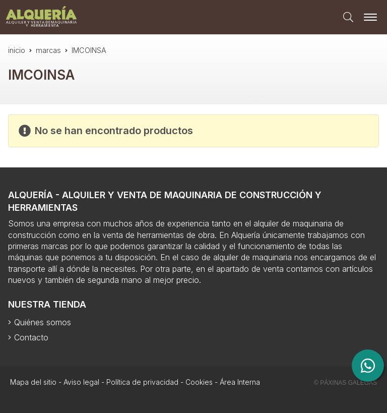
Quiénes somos (42, 322)
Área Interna (240, 382)
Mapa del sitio (33, 382)
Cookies (199, 382)
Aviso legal (81, 382)
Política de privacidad (142, 382)
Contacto (31, 337)
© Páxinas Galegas (345, 382)
